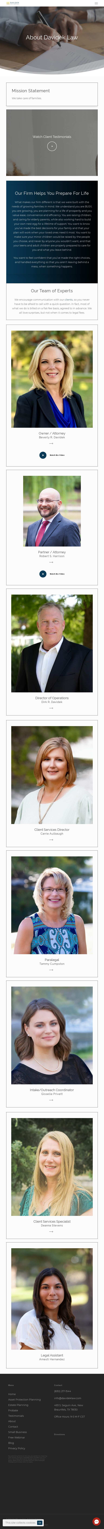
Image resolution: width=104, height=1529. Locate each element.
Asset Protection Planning (24, 1399)
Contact (13, 1426)
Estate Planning (18, 1405)
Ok (39, 1522)
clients (69, 299)
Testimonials (16, 1415)
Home (12, 1394)
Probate (13, 1410)
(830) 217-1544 (62, 1391)
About (12, 1421)
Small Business (17, 1432)
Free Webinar (16, 1437)
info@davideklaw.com (67, 1398)
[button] (96, 3)
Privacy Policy (16, 1448)
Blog (11, 1443)
